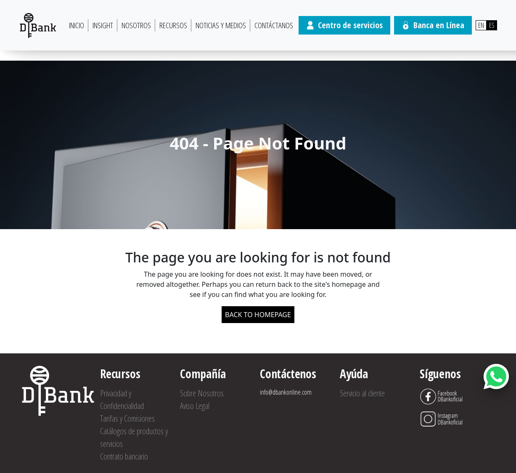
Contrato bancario (124, 456)
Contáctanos (273, 25)
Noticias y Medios (221, 25)
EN (481, 25)
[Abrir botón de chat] (496, 376)
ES (492, 25)
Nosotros (136, 25)
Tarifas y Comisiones (127, 418)
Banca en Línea (433, 25)
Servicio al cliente (362, 393)
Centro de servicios (344, 25)
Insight (103, 25)
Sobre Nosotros (202, 393)
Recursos (173, 25)
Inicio (76, 25)
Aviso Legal (194, 406)
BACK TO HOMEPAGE (258, 314)
